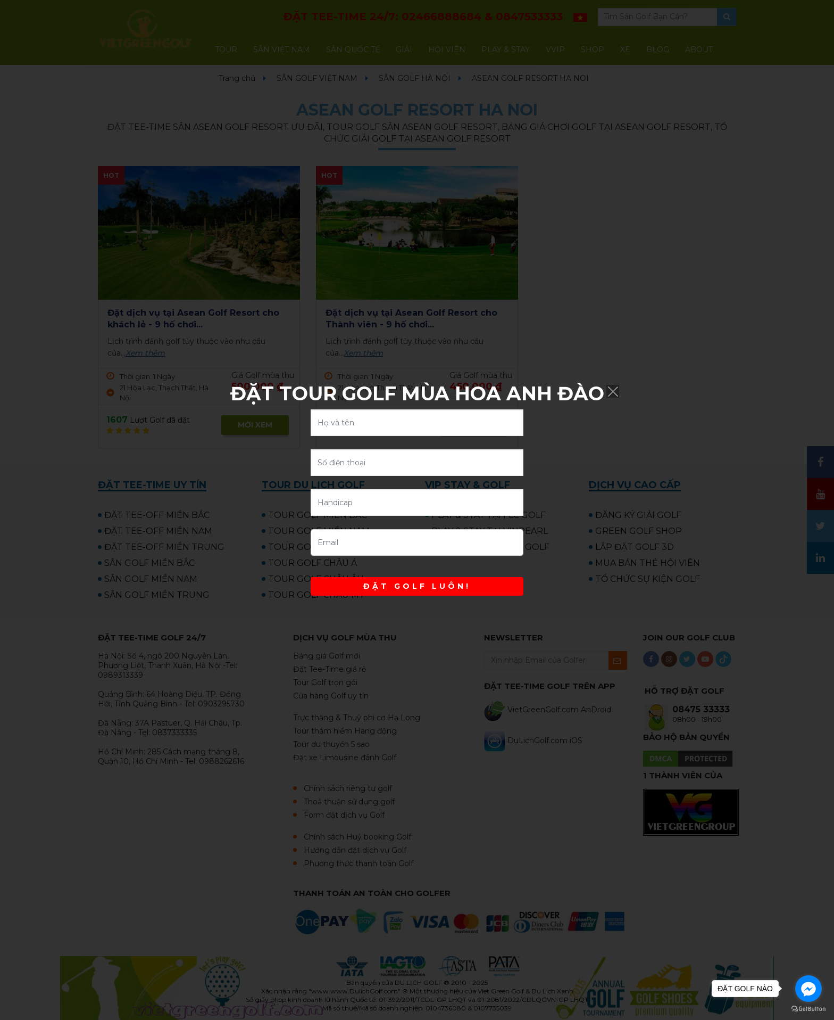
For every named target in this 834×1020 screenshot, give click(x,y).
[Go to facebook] (808, 988)
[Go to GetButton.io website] (808, 1009)
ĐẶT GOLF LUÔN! (417, 586)
